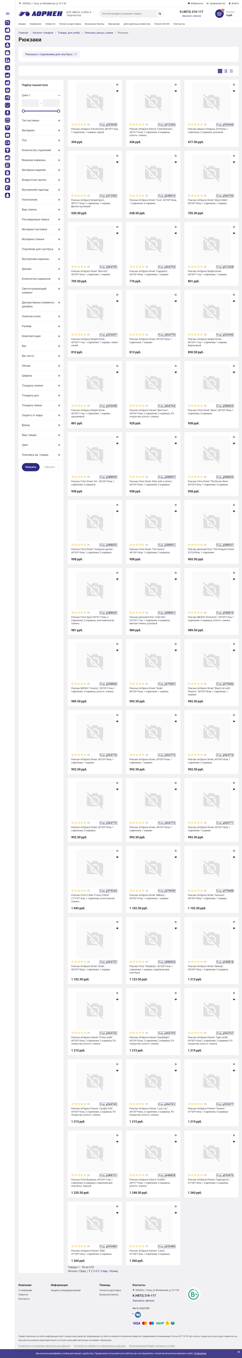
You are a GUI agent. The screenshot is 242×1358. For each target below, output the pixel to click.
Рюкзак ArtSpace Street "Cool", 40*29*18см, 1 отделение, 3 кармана (153, 202)
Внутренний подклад (35, 189)
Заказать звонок (191, 15)
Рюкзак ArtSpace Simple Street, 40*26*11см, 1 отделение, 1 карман (207, 273)
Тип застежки (30, 120)
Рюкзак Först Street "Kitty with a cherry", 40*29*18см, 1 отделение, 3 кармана (151, 483)
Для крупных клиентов (137, 24)
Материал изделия (34, 170)
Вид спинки (29, 209)
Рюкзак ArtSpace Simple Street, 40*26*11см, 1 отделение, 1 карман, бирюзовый (207, 342)
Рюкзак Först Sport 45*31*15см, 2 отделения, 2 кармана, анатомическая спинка (92, 620)
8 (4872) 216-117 (191, 11)
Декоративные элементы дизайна (38, 304)
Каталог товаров (43, 32)
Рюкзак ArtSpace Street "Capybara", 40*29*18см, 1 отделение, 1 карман (148, 273)
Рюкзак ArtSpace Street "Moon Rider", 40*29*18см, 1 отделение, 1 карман (208, 202)
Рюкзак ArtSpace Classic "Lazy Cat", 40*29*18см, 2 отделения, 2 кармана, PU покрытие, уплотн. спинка (151, 1111)
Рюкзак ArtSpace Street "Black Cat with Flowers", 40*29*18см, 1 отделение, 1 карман (209, 691)
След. (104, 1271)
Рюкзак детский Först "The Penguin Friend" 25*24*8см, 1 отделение (211, 551)
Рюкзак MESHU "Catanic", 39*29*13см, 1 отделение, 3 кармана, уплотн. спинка (93, 690)
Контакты (179, 24)
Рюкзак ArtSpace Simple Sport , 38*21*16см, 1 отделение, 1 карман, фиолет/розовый (91, 203)
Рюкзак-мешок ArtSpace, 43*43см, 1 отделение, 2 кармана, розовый (208, 130)
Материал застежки (34, 229)
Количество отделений (36, 150)
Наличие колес (31, 316)
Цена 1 (26, 95)
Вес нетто (28, 355)
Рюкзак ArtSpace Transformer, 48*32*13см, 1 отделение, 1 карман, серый (94, 130)
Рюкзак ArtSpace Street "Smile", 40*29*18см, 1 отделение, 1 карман (148, 690)
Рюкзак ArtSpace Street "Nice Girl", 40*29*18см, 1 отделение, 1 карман (90, 273)
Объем (26, 365)
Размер (26, 326)
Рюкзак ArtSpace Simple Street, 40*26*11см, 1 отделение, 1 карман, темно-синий (95, 342)
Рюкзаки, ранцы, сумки (99, 32)
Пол (24, 140)
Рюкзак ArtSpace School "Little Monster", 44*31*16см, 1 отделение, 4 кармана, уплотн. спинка (151, 132)
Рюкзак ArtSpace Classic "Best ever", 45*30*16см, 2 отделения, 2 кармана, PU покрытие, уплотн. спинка (151, 413)
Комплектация (31, 336)
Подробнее (200, 1353)
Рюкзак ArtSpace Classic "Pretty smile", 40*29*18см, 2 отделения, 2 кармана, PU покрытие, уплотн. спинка (93, 1040)
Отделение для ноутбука (37, 249)
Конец (114, 1271)
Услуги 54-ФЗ (161, 24)
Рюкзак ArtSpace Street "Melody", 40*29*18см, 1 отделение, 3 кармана (208, 968)
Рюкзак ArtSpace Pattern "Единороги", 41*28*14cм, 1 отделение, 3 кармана (209, 1181)
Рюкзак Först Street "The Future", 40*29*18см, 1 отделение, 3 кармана (149, 551)
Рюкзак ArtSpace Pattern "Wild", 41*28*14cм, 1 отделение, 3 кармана (91, 1252)
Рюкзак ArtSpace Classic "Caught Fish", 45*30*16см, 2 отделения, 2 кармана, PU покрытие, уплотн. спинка (93, 1111)
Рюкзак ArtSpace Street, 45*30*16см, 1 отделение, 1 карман (150, 761)
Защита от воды (32, 415)
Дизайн (26, 269)
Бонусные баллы (94, 24)
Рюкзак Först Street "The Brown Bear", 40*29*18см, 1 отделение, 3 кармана (208, 483)
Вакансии (114, 24)
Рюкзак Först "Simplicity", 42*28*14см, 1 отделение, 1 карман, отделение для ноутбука (151, 969)
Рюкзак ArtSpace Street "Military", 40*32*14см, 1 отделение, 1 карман (148, 897)
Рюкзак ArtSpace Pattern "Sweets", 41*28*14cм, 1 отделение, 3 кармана (208, 1110)
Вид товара (29, 435)
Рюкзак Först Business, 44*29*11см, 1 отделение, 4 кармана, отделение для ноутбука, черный (92, 1182)
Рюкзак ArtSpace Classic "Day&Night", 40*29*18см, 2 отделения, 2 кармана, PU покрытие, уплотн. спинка (151, 1040)
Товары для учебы (69, 32)
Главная (23, 32)
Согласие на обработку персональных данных (100, 1346)
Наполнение (29, 199)
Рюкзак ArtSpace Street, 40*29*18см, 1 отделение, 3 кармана (92, 829)
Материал (28, 130)
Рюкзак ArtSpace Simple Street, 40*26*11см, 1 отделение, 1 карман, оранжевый (91, 413)
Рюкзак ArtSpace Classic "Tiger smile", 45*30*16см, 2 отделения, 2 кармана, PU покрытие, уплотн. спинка (210, 1040)
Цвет (25, 445)
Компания (35, 24)
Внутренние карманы (35, 259)
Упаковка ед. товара (35, 454)
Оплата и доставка (70, 24)
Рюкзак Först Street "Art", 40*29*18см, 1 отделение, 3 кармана (92, 483)
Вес (24, 346)
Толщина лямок (32, 405)
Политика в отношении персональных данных (44, 1346)
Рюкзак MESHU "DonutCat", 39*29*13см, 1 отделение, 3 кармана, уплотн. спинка (211, 619)
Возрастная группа (34, 179)
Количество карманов (36, 278)
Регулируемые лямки (35, 219)
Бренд (26, 425)
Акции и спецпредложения (66, 1290)
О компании (25, 1290)
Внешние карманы (34, 160)
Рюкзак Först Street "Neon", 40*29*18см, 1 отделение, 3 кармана (210, 412)
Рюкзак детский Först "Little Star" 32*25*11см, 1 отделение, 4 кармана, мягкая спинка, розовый (149, 620)
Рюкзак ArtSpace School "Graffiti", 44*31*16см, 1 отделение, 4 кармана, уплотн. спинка (149, 1182)
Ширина (27, 375)
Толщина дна (30, 395)
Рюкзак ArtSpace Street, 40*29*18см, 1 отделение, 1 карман (150, 341)
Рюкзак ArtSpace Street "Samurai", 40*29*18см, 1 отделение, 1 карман (207, 897)
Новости (50, 24)
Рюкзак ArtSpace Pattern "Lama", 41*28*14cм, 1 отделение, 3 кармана (149, 1252)
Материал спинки (33, 239)
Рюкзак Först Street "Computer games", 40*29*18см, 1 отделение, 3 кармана (92, 551)
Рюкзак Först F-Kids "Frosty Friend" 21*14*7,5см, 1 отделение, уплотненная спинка (93, 898)
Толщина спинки (32, 385)
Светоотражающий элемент (34, 290)
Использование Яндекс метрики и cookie (152, 1346)
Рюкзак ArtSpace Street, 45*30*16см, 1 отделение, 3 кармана (209, 761)
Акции (22, 24)
